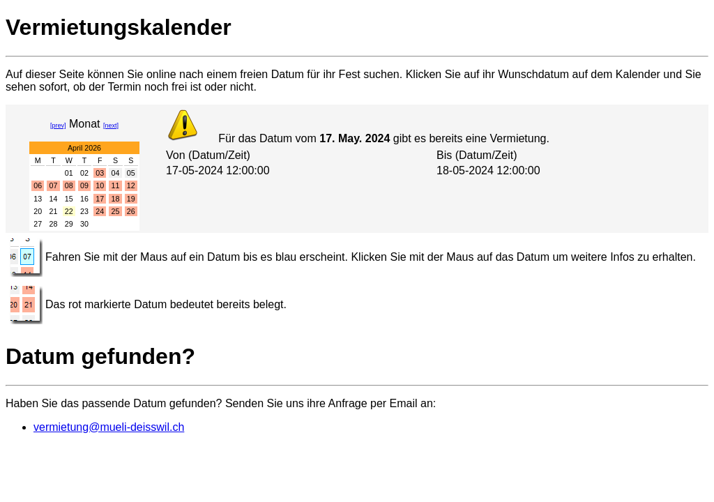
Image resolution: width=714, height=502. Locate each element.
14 (54, 199)
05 (131, 173)
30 (84, 224)
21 (54, 211)
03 (100, 173)
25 (116, 211)
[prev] (58, 125)
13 (37, 199)
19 (131, 199)
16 (84, 199)
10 (100, 185)
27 (37, 224)
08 (69, 185)
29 (69, 224)
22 (69, 211)
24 (100, 211)
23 (84, 211)
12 (131, 185)
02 (84, 173)
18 (116, 199)
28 (54, 224)
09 (84, 185)
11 (116, 185)
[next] (111, 125)
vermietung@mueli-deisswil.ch (108, 427)
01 (69, 173)
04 (116, 173)
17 (100, 199)
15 (69, 199)
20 (37, 211)
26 (131, 211)
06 (37, 185)
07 (54, 185)
